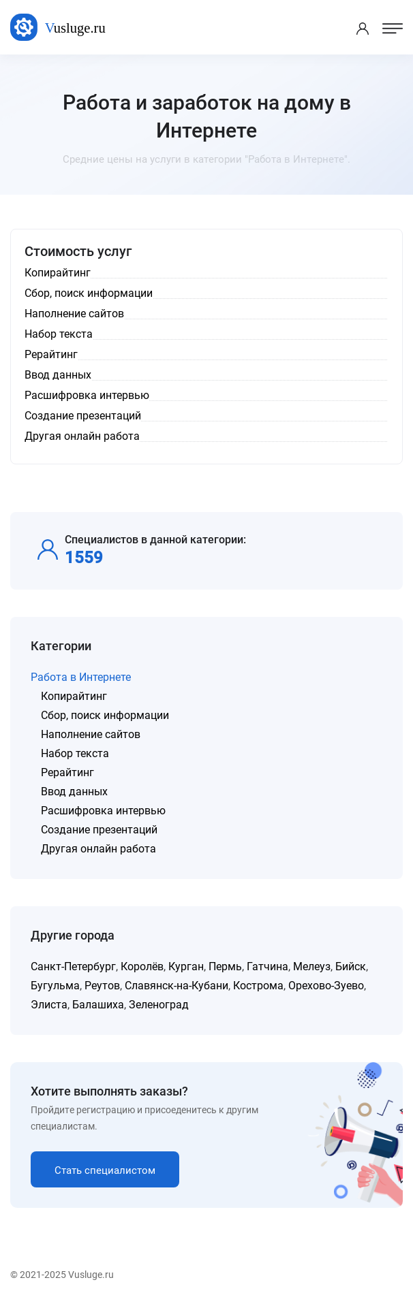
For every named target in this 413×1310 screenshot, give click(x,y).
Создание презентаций (99, 829)
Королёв (142, 966)
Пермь (225, 966)
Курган (186, 966)
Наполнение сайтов (90, 734)
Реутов (102, 985)
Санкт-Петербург (73, 966)
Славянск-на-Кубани (176, 985)
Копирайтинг (74, 696)
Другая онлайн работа (98, 848)
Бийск (350, 966)
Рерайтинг (67, 772)
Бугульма (55, 985)
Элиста (49, 1004)
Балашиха (98, 1004)
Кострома (258, 985)
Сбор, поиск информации (105, 715)
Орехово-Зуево (326, 985)
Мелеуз (312, 966)
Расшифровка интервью (103, 810)
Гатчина (267, 966)
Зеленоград (159, 1004)
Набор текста (75, 753)
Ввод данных (74, 791)
